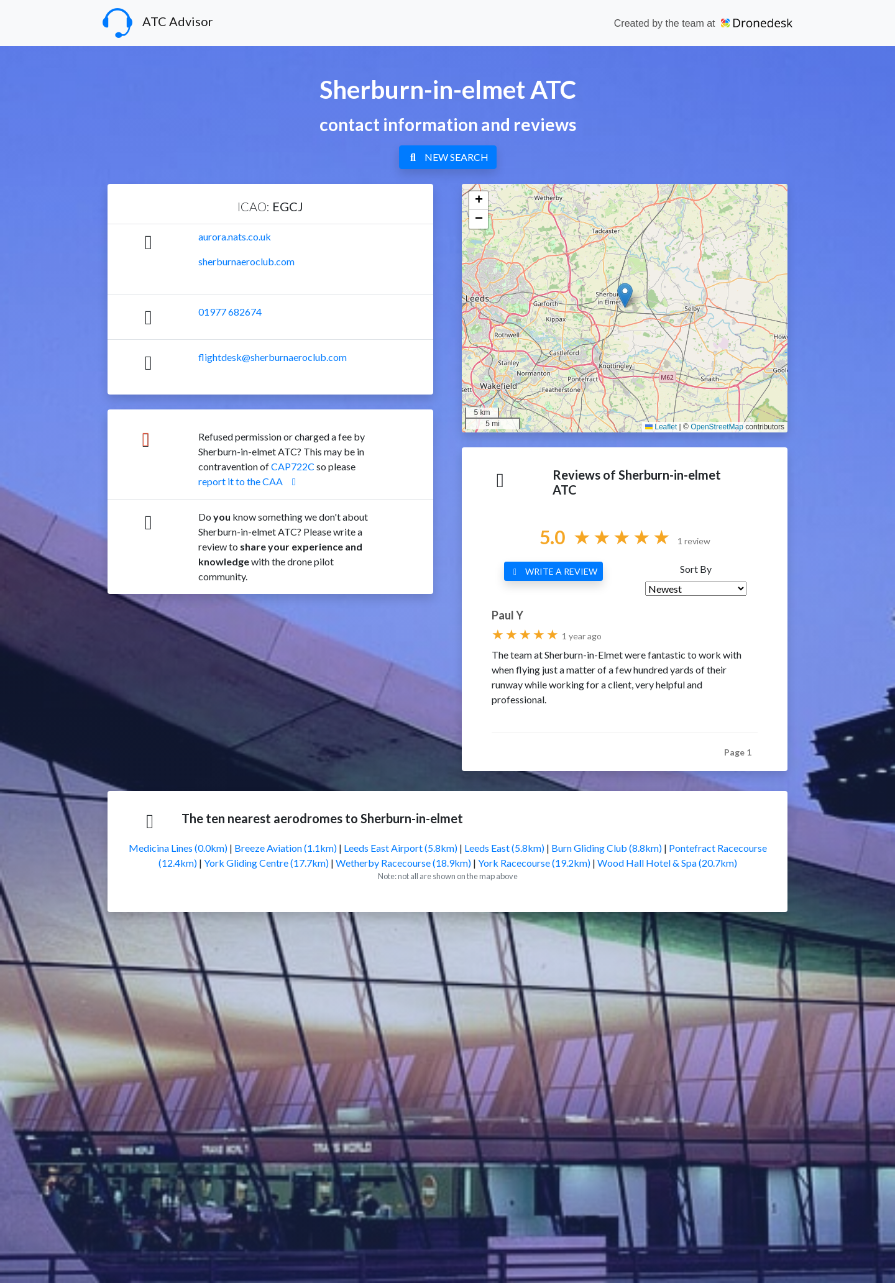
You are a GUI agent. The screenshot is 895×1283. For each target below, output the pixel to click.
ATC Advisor (158, 23)
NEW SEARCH (448, 157)
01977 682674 (230, 311)
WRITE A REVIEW (554, 571)
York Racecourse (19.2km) (534, 863)
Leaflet (661, 426)
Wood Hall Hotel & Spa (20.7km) (667, 863)
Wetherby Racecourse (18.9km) (403, 863)
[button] (625, 295)
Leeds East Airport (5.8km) (400, 848)
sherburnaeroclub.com (246, 261)
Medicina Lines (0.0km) (178, 848)
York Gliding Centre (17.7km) (266, 863)
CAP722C (292, 466)
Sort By (696, 569)
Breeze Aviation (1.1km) (285, 848)
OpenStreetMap (717, 426)
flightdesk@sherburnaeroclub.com (272, 357)
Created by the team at (703, 23)
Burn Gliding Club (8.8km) (606, 848)
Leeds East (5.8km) (504, 848)
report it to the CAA (249, 481)
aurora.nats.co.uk (234, 236)
